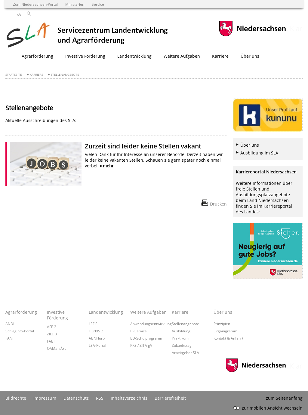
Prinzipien (222, 323)
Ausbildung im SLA (259, 153)
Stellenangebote (65, 75)
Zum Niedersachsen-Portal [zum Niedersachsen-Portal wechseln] (35, 4)
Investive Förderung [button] (85, 56)
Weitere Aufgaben (148, 312)
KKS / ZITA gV (141, 345)
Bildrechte (15, 398)
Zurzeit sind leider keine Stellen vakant (143, 146)
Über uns (249, 145)
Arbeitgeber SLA (185, 352)
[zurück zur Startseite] (87, 35)
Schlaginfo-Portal (19, 330)
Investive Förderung (57, 315)
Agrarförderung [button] (37, 56)
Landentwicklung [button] (134, 56)
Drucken (218, 204)
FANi (9, 338)
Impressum (44, 398)
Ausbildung (181, 330)
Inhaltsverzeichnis (129, 398)
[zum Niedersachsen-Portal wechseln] (252, 35)
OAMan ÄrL (56, 348)
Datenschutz (76, 398)
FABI (50, 341)
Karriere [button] (220, 56)
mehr (108, 166)
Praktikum (180, 338)
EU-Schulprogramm (146, 338)
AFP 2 (51, 326)
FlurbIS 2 (96, 330)
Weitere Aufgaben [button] (182, 56)
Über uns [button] (250, 56)
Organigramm (225, 330)
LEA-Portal (97, 345)
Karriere (36, 75)
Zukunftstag (182, 345)
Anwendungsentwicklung (151, 323)
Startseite (13, 75)
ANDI (9, 323)
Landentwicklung (106, 312)
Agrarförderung (21, 312)
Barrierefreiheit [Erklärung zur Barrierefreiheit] (170, 398)
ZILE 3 (52, 333)
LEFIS (93, 323)
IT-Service (138, 330)
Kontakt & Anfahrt (228, 338)
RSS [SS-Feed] (99, 398)
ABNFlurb (97, 338)
